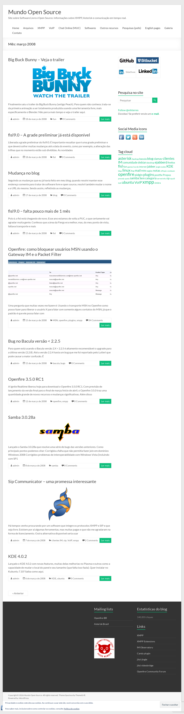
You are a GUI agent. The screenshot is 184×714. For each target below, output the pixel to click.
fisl (54, 157)
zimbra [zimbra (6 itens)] (157, 183)
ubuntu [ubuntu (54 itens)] (128, 182)
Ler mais (105, 119)
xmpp (79, 320)
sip (65, 540)
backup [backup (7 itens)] (135, 159)
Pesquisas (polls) (131, 27)
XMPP (41, 27)
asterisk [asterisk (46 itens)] (125, 158)
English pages (152, 27)
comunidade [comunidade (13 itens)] (130, 162)
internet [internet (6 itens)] (143, 167)
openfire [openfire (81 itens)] (126, 174)
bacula (56, 363)
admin (16, 119)
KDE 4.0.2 (17, 556)
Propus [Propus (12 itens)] (167, 174)
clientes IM (57, 540)
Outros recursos (109, 27)
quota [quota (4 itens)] (127, 178)
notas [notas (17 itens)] (156, 170)
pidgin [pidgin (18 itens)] (139, 175)
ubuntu (61, 578)
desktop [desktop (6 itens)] (150, 163)
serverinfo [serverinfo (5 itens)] (161, 178)
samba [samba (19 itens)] (134, 178)
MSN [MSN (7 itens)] (143, 171)
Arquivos (28, 27)
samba (55, 465)
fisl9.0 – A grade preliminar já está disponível (49, 134)
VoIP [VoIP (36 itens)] (138, 182)
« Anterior (18, 593)
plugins (72, 320)
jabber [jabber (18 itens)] (151, 166)
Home (15, 27)
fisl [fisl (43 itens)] (120, 166)
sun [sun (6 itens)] (119, 183)
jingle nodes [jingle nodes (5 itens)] (161, 167)
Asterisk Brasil (101, 624)
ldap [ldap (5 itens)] (120, 171)
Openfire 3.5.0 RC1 (26, 379)
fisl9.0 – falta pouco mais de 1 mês (39, 211)
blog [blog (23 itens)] (150, 158)
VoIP (51, 27)
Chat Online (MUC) (70, 27)
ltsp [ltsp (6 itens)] (132, 171)
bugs (63, 363)
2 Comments (91, 540)
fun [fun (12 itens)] (125, 166)
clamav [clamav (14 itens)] (158, 158)
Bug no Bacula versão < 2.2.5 (34, 341)
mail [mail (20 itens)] (138, 170)
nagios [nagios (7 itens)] (149, 171)
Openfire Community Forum (151, 671)
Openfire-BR (100, 618)
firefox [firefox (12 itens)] (171, 162)
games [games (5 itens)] (130, 167)
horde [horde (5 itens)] (136, 167)
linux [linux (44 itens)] (126, 170)
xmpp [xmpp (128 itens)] (148, 182)
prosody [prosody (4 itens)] (121, 178)
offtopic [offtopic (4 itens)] (164, 171)
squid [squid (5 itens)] (172, 178)
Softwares (90, 27)
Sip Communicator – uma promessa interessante (52, 481)
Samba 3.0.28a (21, 417)
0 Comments (68, 119)
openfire (63, 320)
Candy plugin (143, 653)
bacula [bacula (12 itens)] (143, 158)
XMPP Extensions (146, 641)
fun (54, 119)
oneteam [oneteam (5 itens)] (171, 171)
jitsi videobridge (145, 665)
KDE (54, 578)
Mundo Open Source (34, 11)
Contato (17, 32)
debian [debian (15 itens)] (142, 162)
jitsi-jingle (142, 659)
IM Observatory (145, 647)
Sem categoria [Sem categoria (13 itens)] (148, 178)
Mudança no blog (23, 173)
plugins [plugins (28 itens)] (148, 175)
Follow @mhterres (128, 110)
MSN (55, 320)
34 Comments (96, 320)
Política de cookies (71, 708)
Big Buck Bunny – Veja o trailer (36, 59)
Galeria (168, 27)
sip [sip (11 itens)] (168, 178)
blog (55, 195)
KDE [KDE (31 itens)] (169, 166)
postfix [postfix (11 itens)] (158, 174)
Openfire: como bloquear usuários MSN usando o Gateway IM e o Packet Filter (53, 251)
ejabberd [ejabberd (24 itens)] (161, 162)
